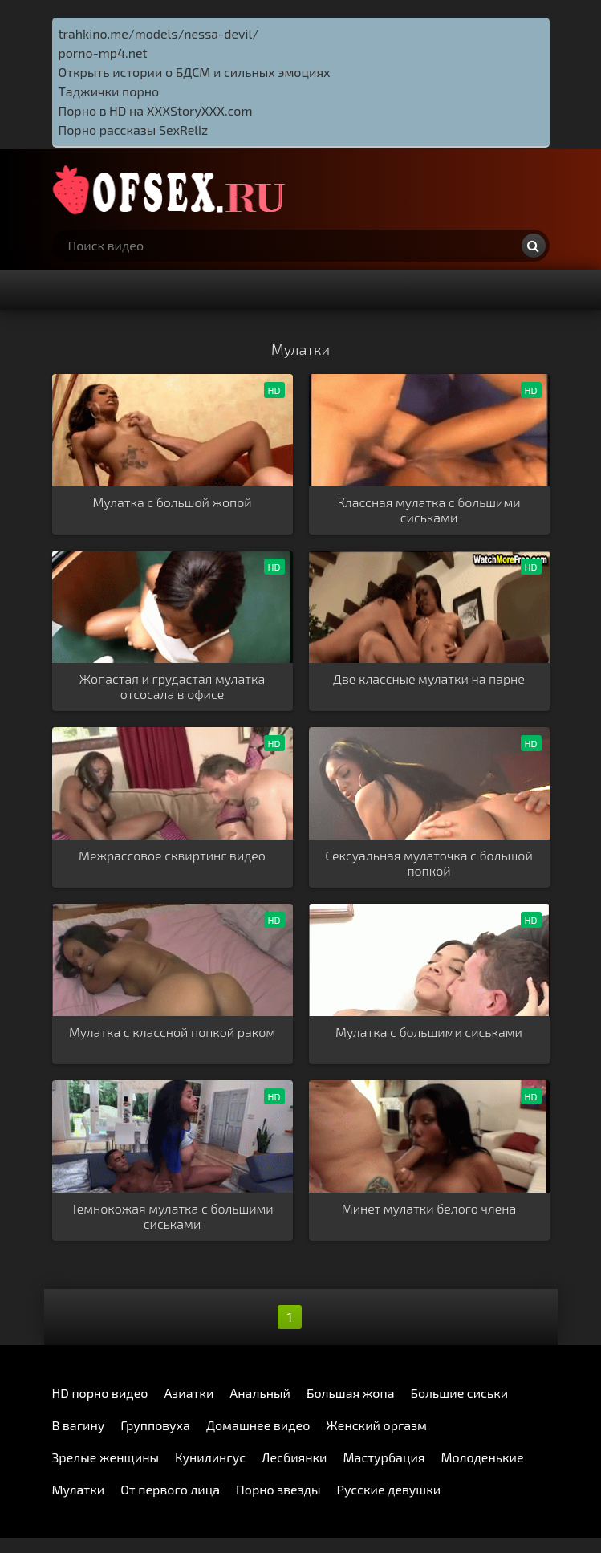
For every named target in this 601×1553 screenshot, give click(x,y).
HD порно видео (100, 1393)
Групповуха (155, 1425)
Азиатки (188, 1393)
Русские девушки (388, 1489)
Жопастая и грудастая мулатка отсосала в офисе (172, 686)
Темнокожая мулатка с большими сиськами (172, 1216)
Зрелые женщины (106, 1457)
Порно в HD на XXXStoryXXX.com (156, 110)
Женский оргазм (376, 1425)
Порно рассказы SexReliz (134, 129)
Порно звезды (278, 1489)
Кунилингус (210, 1457)
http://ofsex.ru (172, 189)
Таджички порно (109, 91)
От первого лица (170, 1489)
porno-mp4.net (103, 52)
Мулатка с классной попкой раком (172, 1031)
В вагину (78, 1425)
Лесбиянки (294, 1457)
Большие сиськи (460, 1393)
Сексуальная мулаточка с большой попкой (429, 863)
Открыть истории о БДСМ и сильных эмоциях (195, 71)
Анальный (259, 1393)
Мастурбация (384, 1457)
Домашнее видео (258, 1425)
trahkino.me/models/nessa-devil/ (159, 33)
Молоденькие (482, 1457)
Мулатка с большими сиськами (428, 1031)
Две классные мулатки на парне (429, 678)
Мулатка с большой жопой (171, 502)
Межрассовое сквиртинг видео (172, 855)
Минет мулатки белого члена (429, 1208)
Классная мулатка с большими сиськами (428, 509)
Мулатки (78, 1489)
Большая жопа (351, 1393)
